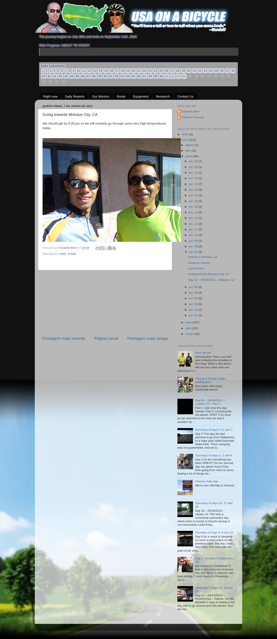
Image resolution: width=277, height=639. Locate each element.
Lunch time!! (196, 268)
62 (172, 76)
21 (139, 70)
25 (161, 70)
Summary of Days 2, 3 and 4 (213, 455)
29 (183, 70)
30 (189, 70)
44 (71, 76)
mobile (72, 253)
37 (227, 70)
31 (194, 70)
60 (161, 76)
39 (43, 76)
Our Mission (100, 96)
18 (122, 70)
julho (188, 150)
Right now (50, 96)
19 (128, 70)
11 (84, 70)
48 (94, 76)
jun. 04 (193, 298)
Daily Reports (74, 96)
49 (100, 76)
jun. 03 (193, 303)
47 (88, 76)
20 (133, 70)
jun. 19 (193, 183)
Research (163, 96)
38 (233, 70)
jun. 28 (193, 161)
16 (111, 70)
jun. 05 (193, 292)
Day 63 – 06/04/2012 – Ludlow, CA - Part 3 (210, 402)
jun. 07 (193, 252)
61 (167, 76)
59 (156, 76)
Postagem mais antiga (147, 338)
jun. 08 (193, 246)
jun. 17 (193, 195)
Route (121, 96)
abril (188, 328)
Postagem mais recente (63, 338)
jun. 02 (193, 309)
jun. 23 (193, 166)
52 (116, 76)
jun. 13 (193, 218)
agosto (190, 145)
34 (211, 70)
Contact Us (185, 96)
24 (155, 70)
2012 (185, 140)
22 (144, 70)
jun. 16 (193, 200)
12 (89, 70)
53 (122, 76)
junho (189, 156)
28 (178, 70)
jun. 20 (193, 178)
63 (178, 76)
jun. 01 (193, 315)
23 (150, 70)
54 (128, 76)
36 (222, 70)
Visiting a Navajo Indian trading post (210, 380)
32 (200, 70)
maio (189, 322)
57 (144, 76)
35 (216, 70)
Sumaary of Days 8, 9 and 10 (214, 532)
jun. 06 (193, 286)
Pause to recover (199, 262)
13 (95, 70)
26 (166, 70)
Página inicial (106, 338)
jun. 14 (193, 212)
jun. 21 (193, 172)
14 (100, 70)
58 (150, 76)
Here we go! (203, 352)
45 (77, 76)
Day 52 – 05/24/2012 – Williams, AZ (211, 279)
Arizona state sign (206, 481)
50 (105, 76)
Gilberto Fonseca (193, 117)
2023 (185, 134)
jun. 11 (193, 229)
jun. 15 (193, 206)
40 (49, 76)
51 (111, 76)
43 (66, 76)
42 (60, 76)
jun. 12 (193, 223)
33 (205, 70)
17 (117, 70)
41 (55, 76)
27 (172, 70)
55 (133, 76)
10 (78, 70)
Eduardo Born (68, 247)
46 (83, 76)
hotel (63, 253)
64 (184, 76)
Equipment (141, 96)
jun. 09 (193, 240)
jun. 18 (193, 189)
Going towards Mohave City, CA (208, 274)
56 (139, 76)
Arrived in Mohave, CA (202, 257)
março (189, 333)
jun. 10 (193, 235)
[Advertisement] (105, 303)
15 (106, 70)
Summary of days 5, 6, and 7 (213, 429)
